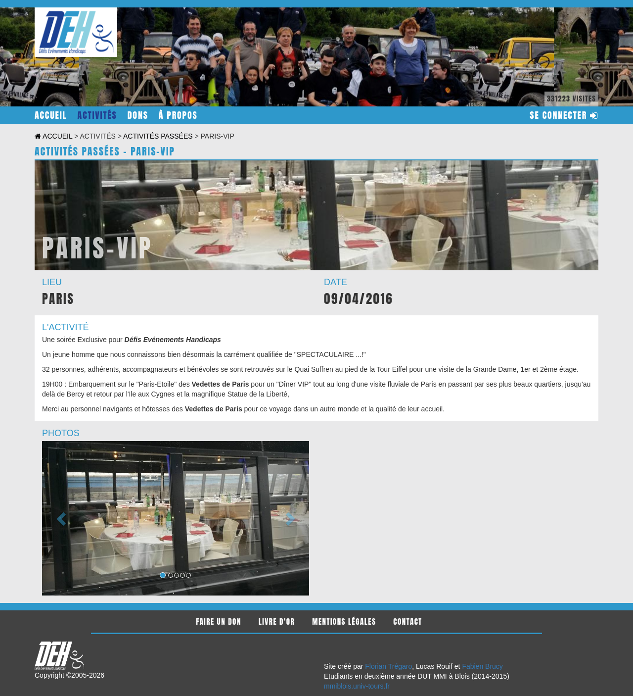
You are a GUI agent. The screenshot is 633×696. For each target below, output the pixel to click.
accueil (51, 115)
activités (97, 115)
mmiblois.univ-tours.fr (357, 686)
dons (138, 115)
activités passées (158, 136)
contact (407, 621)
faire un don (218, 621)
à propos (178, 115)
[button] (62, 518)
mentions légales (344, 621)
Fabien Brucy (482, 666)
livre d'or (277, 621)
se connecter (564, 115)
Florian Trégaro (388, 666)
